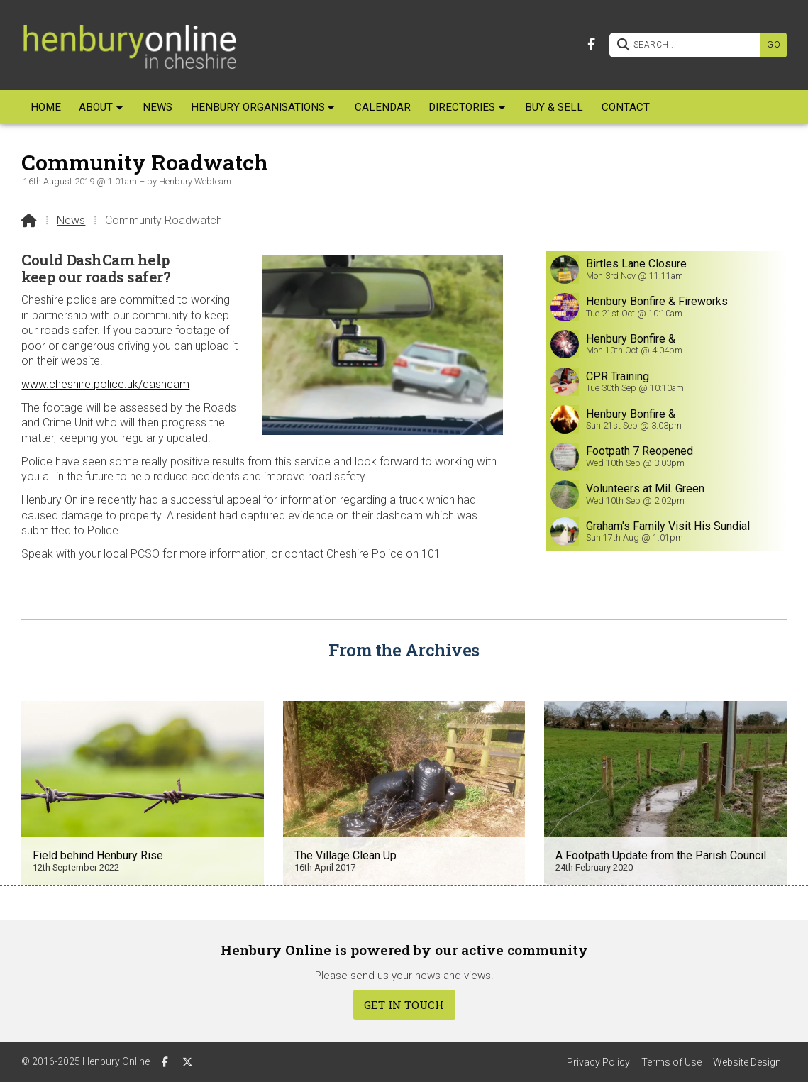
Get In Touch (404, 1005)
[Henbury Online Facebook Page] (591, 43)
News (71, 220)
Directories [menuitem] (461, 107)
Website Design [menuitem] (747, 1062)
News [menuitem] (157, 107)
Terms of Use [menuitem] (671, 1062)
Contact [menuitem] (626, 107)
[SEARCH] (688, 45)
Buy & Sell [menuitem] (554, 107)
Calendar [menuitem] (383, 107)
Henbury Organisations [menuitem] (258, 107)
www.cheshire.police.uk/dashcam (105, 384)
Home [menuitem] (46, 107)
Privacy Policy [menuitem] (598, 1062)
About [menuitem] (96, 107)
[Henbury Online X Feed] (187, 1061)
